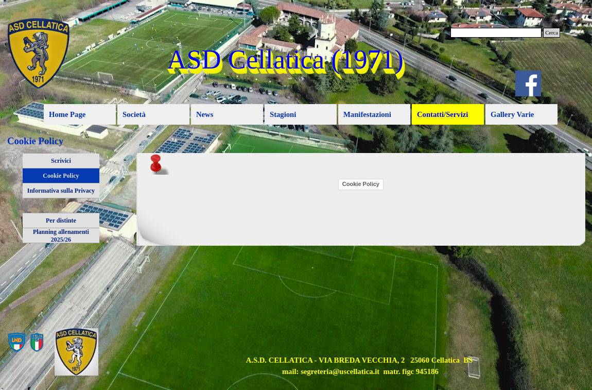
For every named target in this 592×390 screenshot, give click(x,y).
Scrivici (61, 160)
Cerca (551, 33)
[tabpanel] (359, 365)
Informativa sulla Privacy (61, 190)
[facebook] (528, 83)
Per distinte (61, 220)
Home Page (67, 114)
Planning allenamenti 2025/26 (61, 235)
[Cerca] (496, 33)
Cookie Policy (61, 175)
